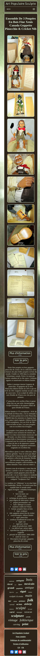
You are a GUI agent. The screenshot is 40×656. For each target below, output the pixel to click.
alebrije (28, 604)
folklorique (26, 620)
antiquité (20, 580)
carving (16, 624)
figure (20, 584)
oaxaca (11, 609)
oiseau (15, 601)
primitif (28, 617)
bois (29, 580)
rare (15, 584)
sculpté (21, 608)
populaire (19, 588)
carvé (12, 612)
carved (12, 604)
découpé (30, 609)
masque (19, 612)
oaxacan (28, 612)
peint (25, 624)
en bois (19, 604)
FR (22, 648)
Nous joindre (21, 637)
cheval (9, 584)
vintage (13, 620)
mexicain (29, 583)
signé (23, 591)
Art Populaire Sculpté (20, 633)
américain (11, 581)
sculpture (17, 616)
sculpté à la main (16, 596)
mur (9, 601)
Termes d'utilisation (20, 644)
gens (17, 592)
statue (30, 592)
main (28, 595)
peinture (22, 601)
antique (29, 587)
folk (30, 600)
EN (19, 648)
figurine (11, 592)
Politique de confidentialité (20, 640)
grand (11, 587)
